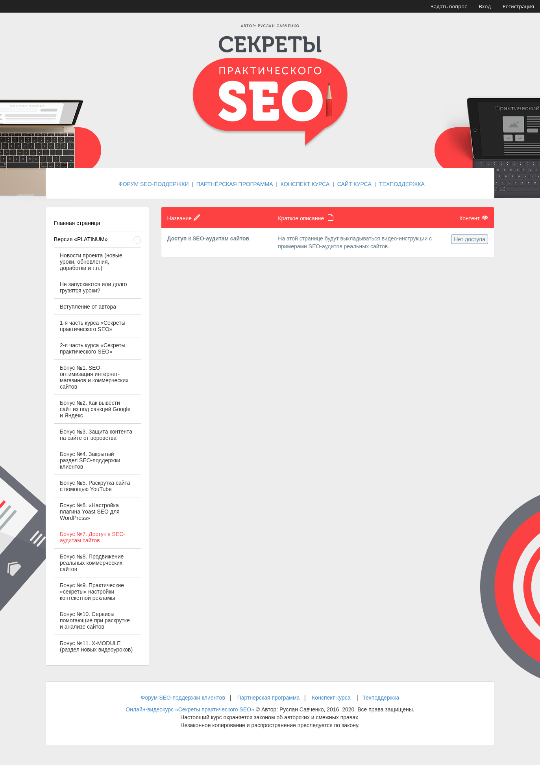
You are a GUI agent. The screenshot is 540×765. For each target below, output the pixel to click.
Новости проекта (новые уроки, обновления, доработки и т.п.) (91, 261)
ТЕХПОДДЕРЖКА (402, 184)
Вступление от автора (88, 306)
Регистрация (518, 6)
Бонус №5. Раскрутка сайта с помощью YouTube (95, 486)
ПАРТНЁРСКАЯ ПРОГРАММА (234, 184)
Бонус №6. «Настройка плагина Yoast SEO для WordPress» (90, 511)
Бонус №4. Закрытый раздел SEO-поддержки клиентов (90, 460)
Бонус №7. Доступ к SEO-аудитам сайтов (93, 537)
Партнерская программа (268, 697)
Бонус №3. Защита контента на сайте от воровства (96, 434)
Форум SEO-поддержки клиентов (183, 697)
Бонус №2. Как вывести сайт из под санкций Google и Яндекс (95, 409)
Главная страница (77, 223)
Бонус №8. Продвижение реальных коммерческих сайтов (92, 562)
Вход (485, 6)
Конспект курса (331, 697)
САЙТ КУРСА (354, 184)
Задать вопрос (449, 6)
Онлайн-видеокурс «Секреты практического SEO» (190, 709)
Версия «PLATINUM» (81, 239)
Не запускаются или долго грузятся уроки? (93, 287)
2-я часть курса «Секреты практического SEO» (93, 348)
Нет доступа (469, 239)
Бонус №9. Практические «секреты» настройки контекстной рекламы (92, 591)
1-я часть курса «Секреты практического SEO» (93, 326)
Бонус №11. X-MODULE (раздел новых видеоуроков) (96, 646)
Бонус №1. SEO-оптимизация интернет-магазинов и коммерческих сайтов (94, 377)
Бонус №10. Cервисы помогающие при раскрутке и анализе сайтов (95, 620)
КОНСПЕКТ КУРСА (305, 184)
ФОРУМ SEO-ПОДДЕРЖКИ (153, 184)
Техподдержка (380, 697)
